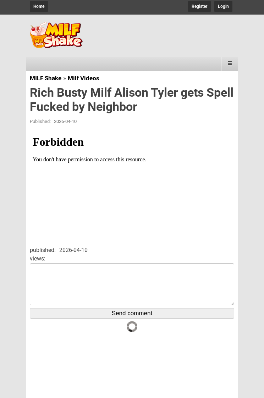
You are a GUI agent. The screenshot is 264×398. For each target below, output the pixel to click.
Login (223, 6)
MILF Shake (45, 78)
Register (199, 6)
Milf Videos (83, 78)
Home (38, 6)
